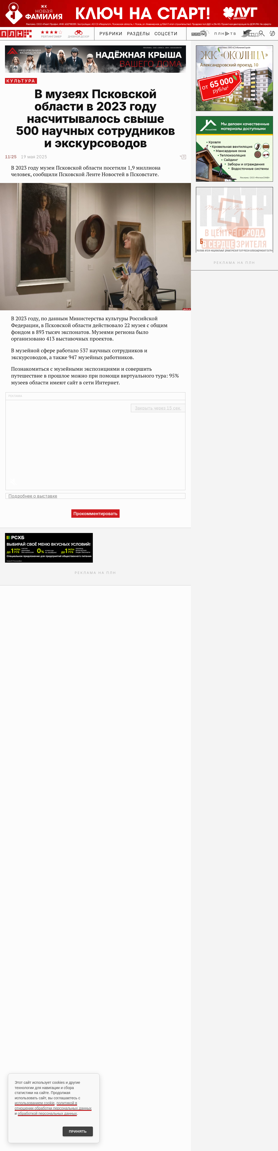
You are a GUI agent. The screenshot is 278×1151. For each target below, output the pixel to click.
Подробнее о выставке (32, 496)
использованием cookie (35, 1102)
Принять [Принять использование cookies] (75, 1131)
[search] (262, 33)
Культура (21, 80)
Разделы (138, 33)
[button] (272, 33)
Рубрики (111, 33)
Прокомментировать (95, 513)
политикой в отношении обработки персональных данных (53, 1105)
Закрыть (158, 408)
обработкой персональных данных (47, 1112)
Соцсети (166, 33)
